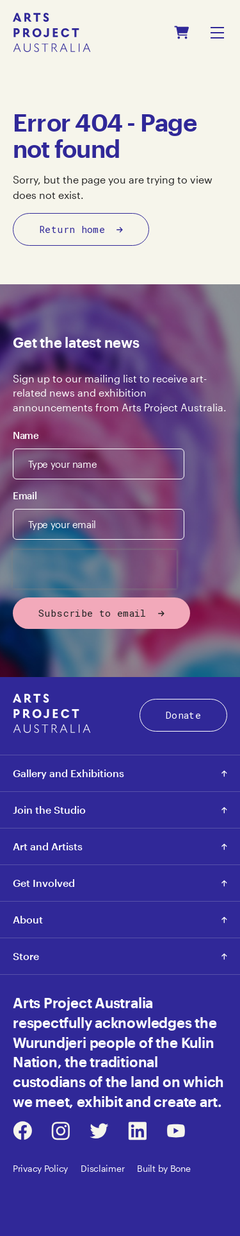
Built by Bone (163, 1168)
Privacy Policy (40, 1168)
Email (24, 495)
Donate (183, 714)
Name (26, 435)
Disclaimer (102, 1168)
